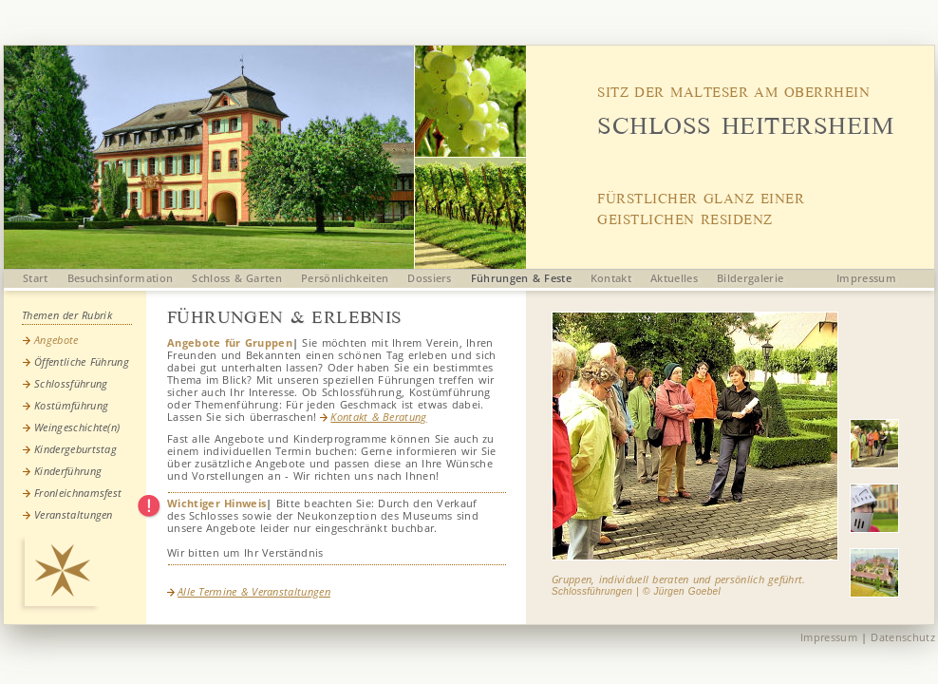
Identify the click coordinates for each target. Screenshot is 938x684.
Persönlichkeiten (344, 278)
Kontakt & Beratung (373, 416)
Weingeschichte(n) (77, 427)
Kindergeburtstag (75, 449)
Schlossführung (70, 383)
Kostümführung (71, 405)
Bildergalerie (750, 278)
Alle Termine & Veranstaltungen (248, 591)
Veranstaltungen (73, 514)
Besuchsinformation (120, 278)
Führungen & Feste (521, 278)
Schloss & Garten (237, 278)
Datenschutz (903, 637)
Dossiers (429, 278)
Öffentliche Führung (81, 361)
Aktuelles (674, 278)
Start (35, 278)
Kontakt (611, 278)
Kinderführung (68, 471)
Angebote (56, 339)
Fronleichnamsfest (78, 492)
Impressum (866, 278)
